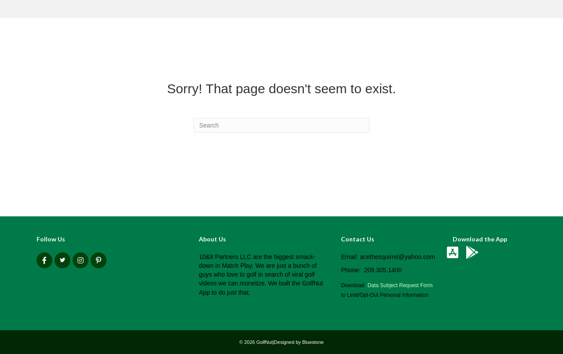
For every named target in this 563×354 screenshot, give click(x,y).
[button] (44, 260)
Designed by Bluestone (299, 342)
